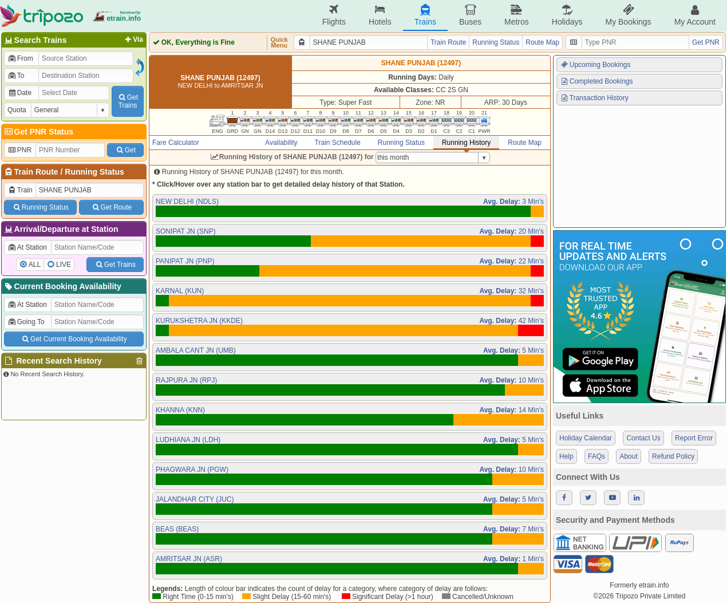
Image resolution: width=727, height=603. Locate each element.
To (15, 76)
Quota (16, 110)
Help (566, 456)
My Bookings (628, 15)
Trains (425, 15)
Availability (281, 143)
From (20, 58)
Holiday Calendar (585, 438)
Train (20, 190)
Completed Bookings (596, 81)
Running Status (94, 171)
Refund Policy (673, 456)
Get (125, 150)
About (628, 456)
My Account (695, 15)
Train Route (36, 171)
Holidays (567, 15)
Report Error (694, 438)
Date (19, 93)
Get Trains (115, 265)
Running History (466, 143)
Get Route (111, 207)
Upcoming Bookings (595, 65)
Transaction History (594, 98)
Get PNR (706, 42)
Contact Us (643, 438)
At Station (27, 247)
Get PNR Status (38, 131)
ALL (35, 265)
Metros (516, 15)
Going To (26, 322)
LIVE (63, 265)
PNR (19, 150)
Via (133, 40)
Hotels (380, 15)
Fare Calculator (175, 143)
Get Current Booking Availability (74, 339)
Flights (334, 15)
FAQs (596, 456)
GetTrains (127, 101)
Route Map (542, 42)
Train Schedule (338, 143)
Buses (470, 15)
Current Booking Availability (62, 286)
